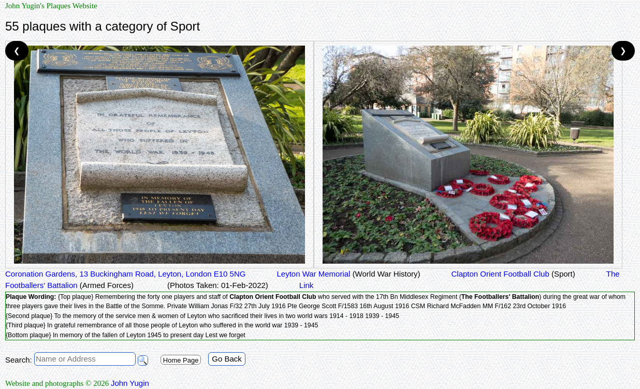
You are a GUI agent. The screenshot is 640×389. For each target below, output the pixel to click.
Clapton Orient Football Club (513, 273)
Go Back (227, 358)
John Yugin (130, 383)
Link (306, 285)
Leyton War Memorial (348, 273)
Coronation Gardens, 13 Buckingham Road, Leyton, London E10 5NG (125, 273)
